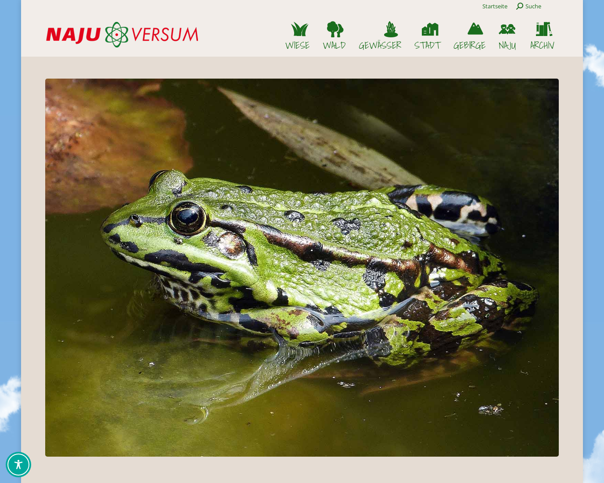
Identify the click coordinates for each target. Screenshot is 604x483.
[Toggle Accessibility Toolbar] (18, 464)
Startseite (494, 6)
